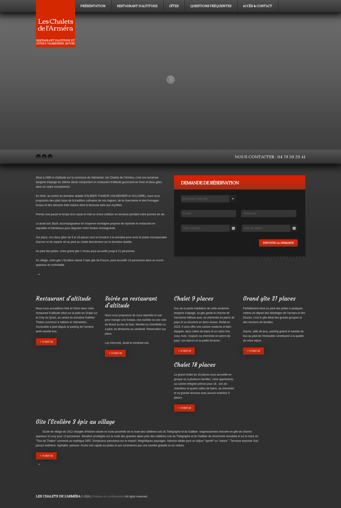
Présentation (92, 6)
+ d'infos (46, 341)
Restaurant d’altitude (137, 6)
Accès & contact (257, 6)
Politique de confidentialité (108, 496)
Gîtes (174, 6)
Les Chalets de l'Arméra (55, 24)
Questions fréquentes (210, 6)
